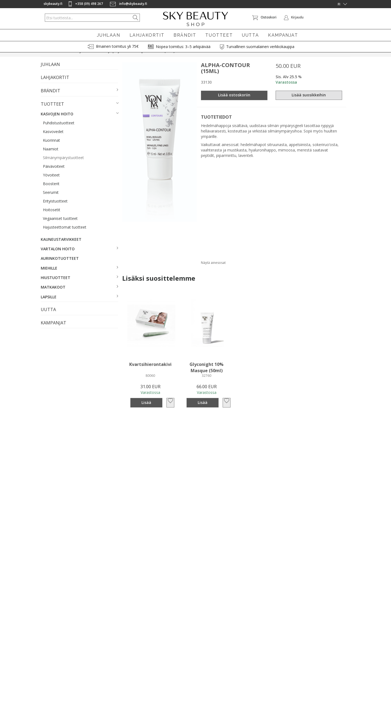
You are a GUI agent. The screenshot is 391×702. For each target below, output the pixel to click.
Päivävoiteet (54, 173)
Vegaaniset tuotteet (60, 225)
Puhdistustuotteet (58, 129)
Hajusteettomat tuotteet (64, 234)
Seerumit (51, 199)
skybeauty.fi (53, 3)
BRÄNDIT (185, 35)
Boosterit (51, 190)
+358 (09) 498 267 (86, 3)
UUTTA (250, 35)
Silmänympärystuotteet (63, 164)
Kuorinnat (51, 147)
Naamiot (50, 156)
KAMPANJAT (283, 35)
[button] (79, 98)
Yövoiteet (51, 182)
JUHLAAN (108, 35)
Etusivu (46, 58)
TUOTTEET (219, 35)
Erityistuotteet (55, 208)
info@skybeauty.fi (128, 3)
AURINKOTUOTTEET (60, 265)
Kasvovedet (53, 138)
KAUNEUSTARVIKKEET (61, 246)
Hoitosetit (51, 216)
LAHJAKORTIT (147, 35)
